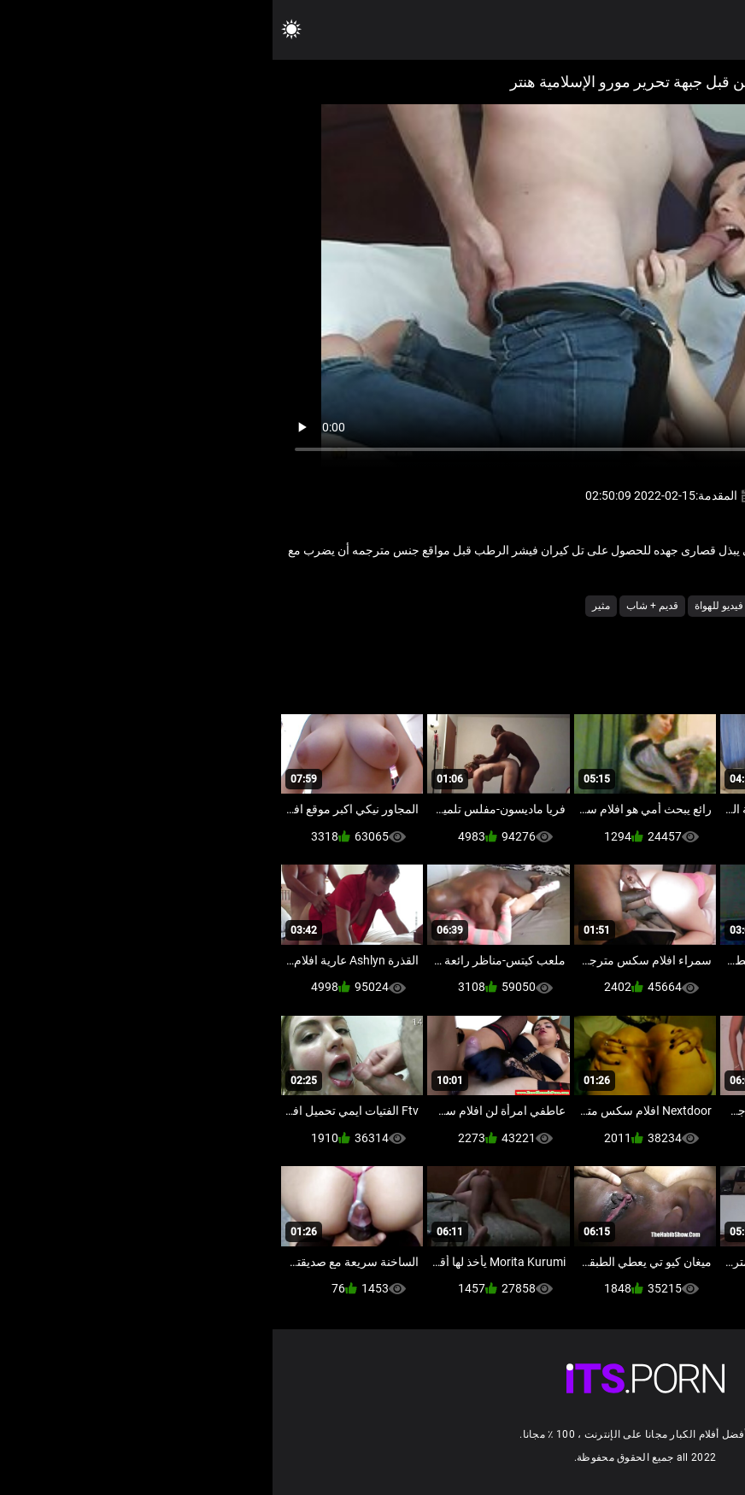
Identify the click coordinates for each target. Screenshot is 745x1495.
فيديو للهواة (446, 606)
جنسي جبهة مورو (523, 606)
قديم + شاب (380, 606)
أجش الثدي (631, 606)
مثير (328, 606)
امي (584, 606)
